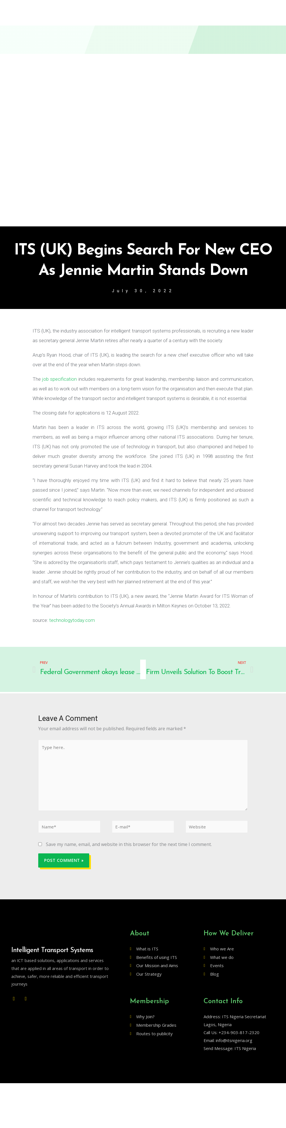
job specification (59, 379)
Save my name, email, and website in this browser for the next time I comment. (129, 850)
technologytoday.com (72, 621)
